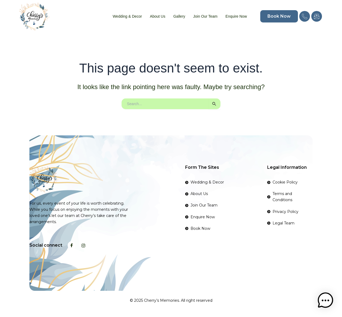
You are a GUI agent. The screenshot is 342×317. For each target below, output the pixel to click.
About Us (157, 16)
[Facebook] (72, 245)
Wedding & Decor (127, 16)
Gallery (179, 16)
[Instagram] (83, 245)
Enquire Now (236, 16)
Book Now (279, 16)
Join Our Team (205, 16)
